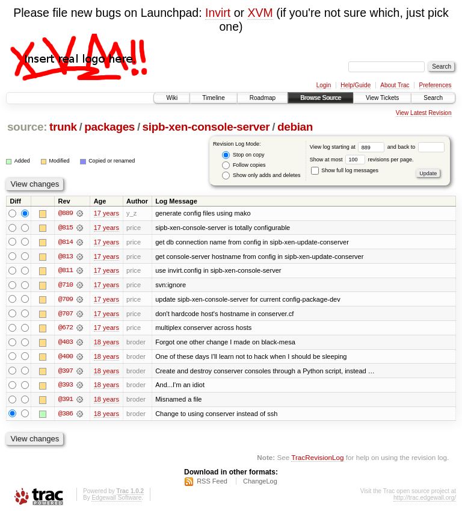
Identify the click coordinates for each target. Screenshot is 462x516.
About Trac (394, 85)
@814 (65, 242)
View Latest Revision (424, 113)
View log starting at (348, 147)
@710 (65, 285)
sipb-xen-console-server (206, 126)
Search (433, 98)
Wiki (171, 98)
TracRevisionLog (317, 459)
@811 (65, 271)
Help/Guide (355, 85)
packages (109, 126)
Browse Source (320, 98)
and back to (416, 147)
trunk (63, 126)
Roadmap (263, 98)
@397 (65, 372)
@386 (65, 415)
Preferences (435, 85)
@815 (65, 227)
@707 (65, 314)
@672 (65, 329)
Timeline (213, 98)
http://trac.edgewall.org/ (424, 500)
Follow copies (243, 165)
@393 (65, 386)
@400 (65, 357)
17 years (106, 213)
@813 (65, 256)
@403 (65, 343)
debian (295, 126)
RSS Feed (212, 483)
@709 (65, 300)
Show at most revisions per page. (362, 160)
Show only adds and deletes (261, 175)
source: (27, 126)
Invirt (217, 12)
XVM (260, 12)
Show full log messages (344, 170)
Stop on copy (243, 155)
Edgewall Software (116, 500)
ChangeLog (260, 483)
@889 (65, 213)
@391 (65, 401)
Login (323, 85)
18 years (106, 343)
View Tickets (382, 98)
